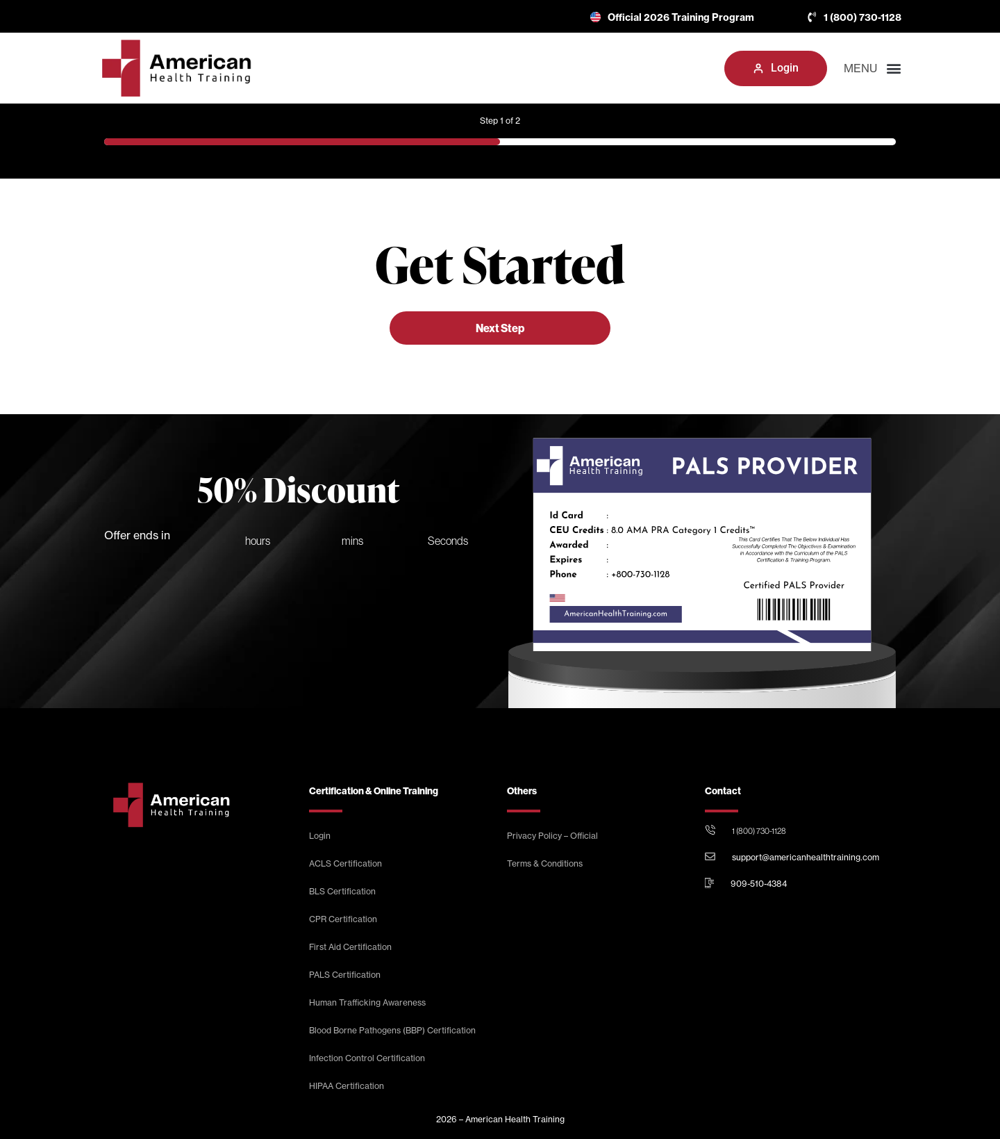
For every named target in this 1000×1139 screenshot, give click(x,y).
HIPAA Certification (346, 1086)
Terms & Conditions (545, 863)
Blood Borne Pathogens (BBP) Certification (392, 1030)
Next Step (500, 328)
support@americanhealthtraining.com (805, 857)
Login (320, 835)
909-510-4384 (759, 883)
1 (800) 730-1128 (759, 831)
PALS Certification (345, 974)
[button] (700, 68)
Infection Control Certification (367, 1058)
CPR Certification (343, 919)
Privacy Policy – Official (552, 835)
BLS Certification (342, 891)
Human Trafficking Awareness (367, 1002)
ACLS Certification (345, 863)
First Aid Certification (350, 947)
